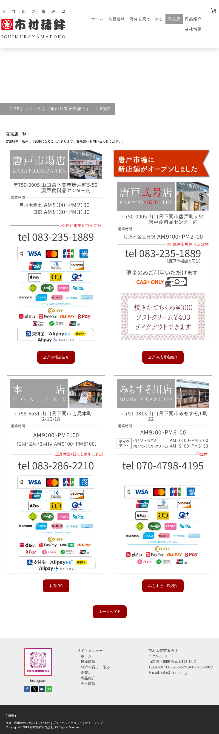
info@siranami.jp (174, 673)
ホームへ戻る (110, 612)
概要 (9, 723)
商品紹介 (193, 19)
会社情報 (193, 29)
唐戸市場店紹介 (56, 357)
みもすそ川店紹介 (163, 586)
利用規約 (20, 723)
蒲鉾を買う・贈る (146, 19)
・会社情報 (86, 684)
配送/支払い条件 (39, 723)
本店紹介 (56, 586)
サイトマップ (94, 723)
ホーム (97, 19)
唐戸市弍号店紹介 (163, 357)
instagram (38, 681)
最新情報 (116, 19)
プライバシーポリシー (67, 723)
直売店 (174, 19)
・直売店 (84, 673)
